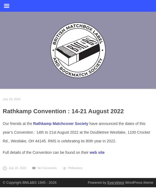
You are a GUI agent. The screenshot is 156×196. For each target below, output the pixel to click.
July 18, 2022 (11, 99)
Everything (115, 182)
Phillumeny (75, 168)
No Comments (44, 168)
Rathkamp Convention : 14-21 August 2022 (63, 111)
